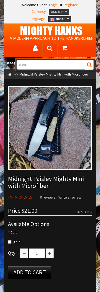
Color (14, 232)
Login (53, 4)
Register (71, 4)
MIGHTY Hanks (51, 30)
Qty (11, 253)
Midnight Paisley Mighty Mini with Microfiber (53, 74)
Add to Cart (29, 272)
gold (14, 241)
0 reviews (47, 197)
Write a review (69, 197)
